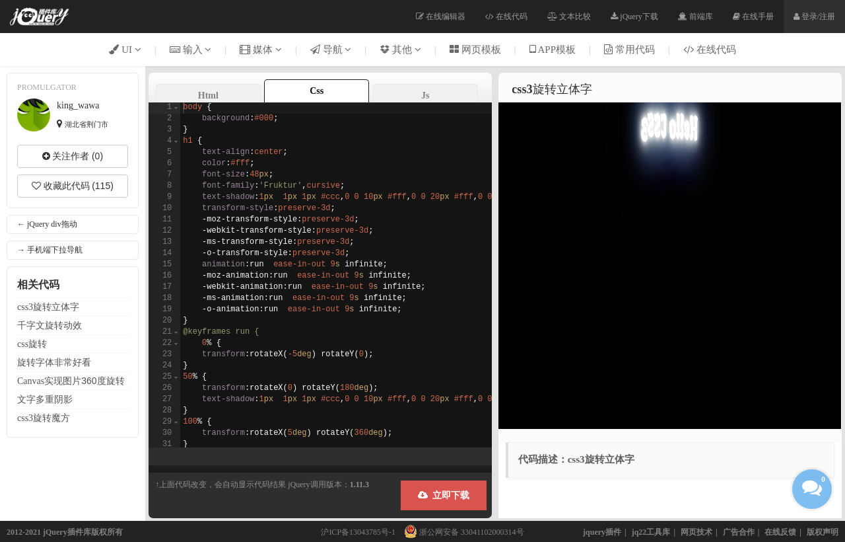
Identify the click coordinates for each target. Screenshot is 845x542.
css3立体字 (48, 306)
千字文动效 (49, 325)
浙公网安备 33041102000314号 (460, 532)
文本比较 (569, 16)
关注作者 (72, 156)
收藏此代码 (73, 185)
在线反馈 (780, 532)
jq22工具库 (651, 532)
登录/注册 (814, 16)
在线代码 (506, 16)
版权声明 (822, 532)
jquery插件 (602, 532)
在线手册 (753, 16)
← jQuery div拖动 (47, 224)
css (32, 343)
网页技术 (696, 532)
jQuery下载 (634, 16)
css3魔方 (43, 417)
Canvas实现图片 (71, 380)
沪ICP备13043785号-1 (358, 532)
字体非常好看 (54, 362)
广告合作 (739, 532)
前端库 (695, 16)
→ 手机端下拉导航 (50, 249)
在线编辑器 (440, 16)
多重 (45, 399)
